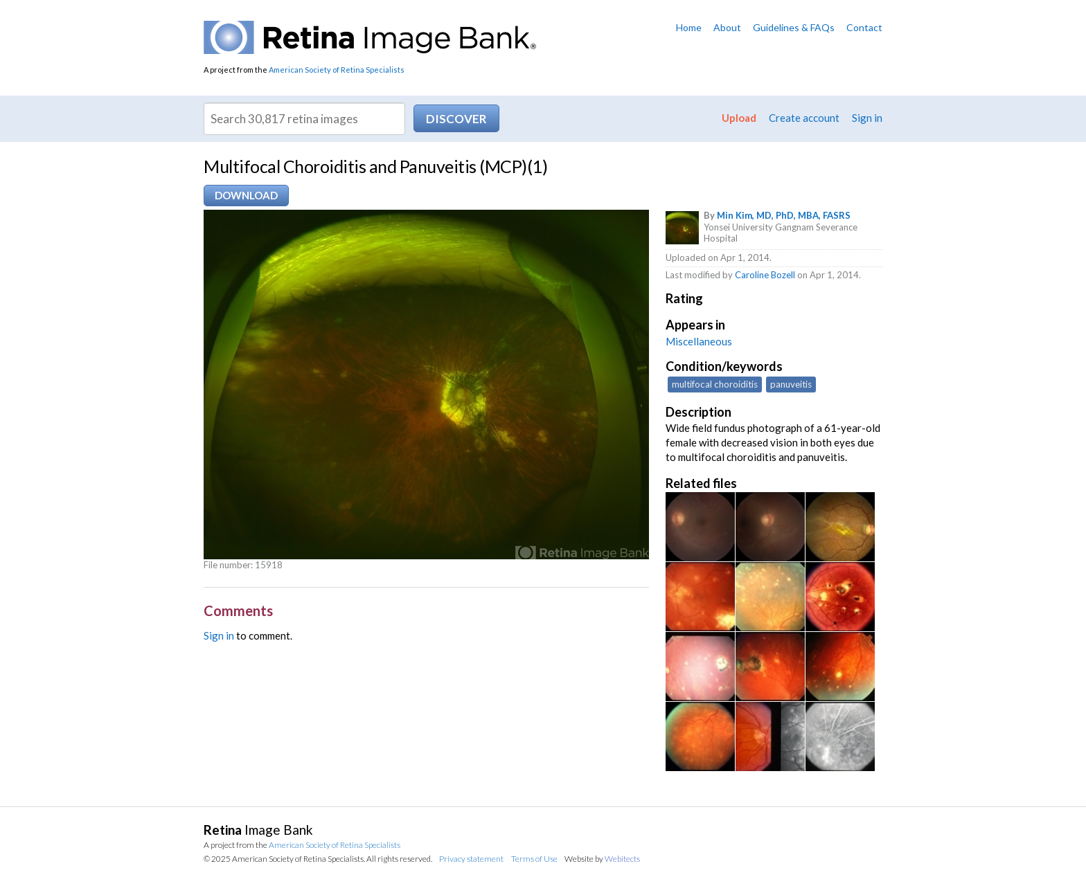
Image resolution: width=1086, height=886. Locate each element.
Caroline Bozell (765, 274)
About (727, 27)
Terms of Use (534, 858)
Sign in (867, 117)
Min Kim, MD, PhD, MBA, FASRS (784, 215)
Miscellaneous (699, 341)
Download (246, 195)
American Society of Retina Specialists (336, 69)
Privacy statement (471, 858)
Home (689, 27)
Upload (739, 117)
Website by (602, 858)
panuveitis (791, 384)
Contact (864, 27)
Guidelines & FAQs (794, 27)
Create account (804, 117)
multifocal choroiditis (715, 384)
